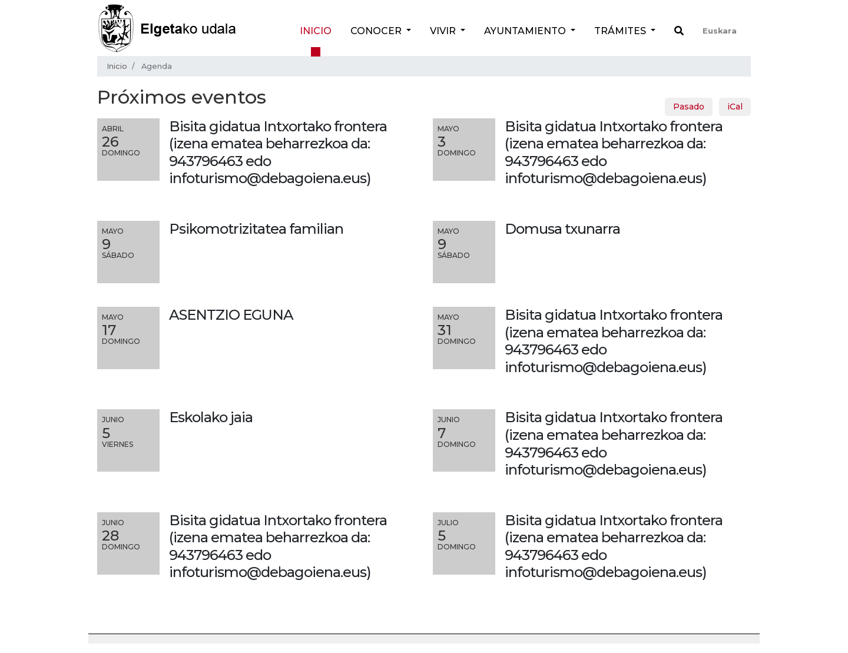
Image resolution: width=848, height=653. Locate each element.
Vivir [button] (444, 31)
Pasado (688, 106)
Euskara (720, 30)
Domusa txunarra (562, 228)
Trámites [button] (621, 31)
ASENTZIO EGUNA (231, 314)
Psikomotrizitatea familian (256, 228)
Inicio (316, 31)
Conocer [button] (377, 31)
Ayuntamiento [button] (526, 31)
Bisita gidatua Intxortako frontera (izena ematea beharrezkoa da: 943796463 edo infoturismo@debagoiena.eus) (614, 341)
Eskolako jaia (211, 417)
